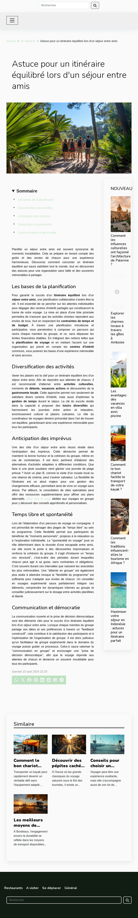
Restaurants (13, 888)
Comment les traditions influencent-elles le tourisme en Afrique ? (120, 550)
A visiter (32, 888)
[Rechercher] (64, 5)
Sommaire (26, 191)
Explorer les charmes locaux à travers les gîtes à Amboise (117, 328)
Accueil (11, 41)
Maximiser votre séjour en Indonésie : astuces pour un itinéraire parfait (118, 626)
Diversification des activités (35, 207)
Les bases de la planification (36, 199)
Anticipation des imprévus (34, 216)
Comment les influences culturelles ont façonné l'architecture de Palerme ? (121, 250)
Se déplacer (28, 41)
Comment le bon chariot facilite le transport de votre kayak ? (118, 477)
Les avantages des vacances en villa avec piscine (118, 403)
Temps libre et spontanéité (35, 224)
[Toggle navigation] (12, 20)
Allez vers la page (38, 498)
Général (71, 888)
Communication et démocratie (37, 232)
